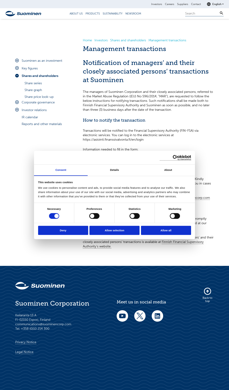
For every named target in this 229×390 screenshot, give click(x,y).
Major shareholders (38, 110)
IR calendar (30, 160)
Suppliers (182, 4)
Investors (156, 4)
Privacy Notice (25, 342)
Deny (63, 230)
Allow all (165, 230)
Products (93, 13)
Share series (33, 83)
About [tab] (168, 169)
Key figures (30, 68)
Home (87, 40)
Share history (34, 138)
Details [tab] (114, 169)
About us (76, 13)
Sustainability (113, 13)
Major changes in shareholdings (48, 131)
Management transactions (44, 117)
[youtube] (122, 318)
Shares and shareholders (40, 76)
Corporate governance (38, 145)
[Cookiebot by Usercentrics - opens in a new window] (175, 157)
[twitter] (140, 318)
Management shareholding (44, 124)
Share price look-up (39, 97)
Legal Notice (24, 352)
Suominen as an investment (42, 61)
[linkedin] (157, 318)
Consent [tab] (60, 169)
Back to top (207, 295)
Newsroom (133, 13)
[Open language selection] (215, 4)
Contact (196, 4)
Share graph (33, 90)
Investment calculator (40, 104)
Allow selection (114, 230)
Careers (169, 4)
